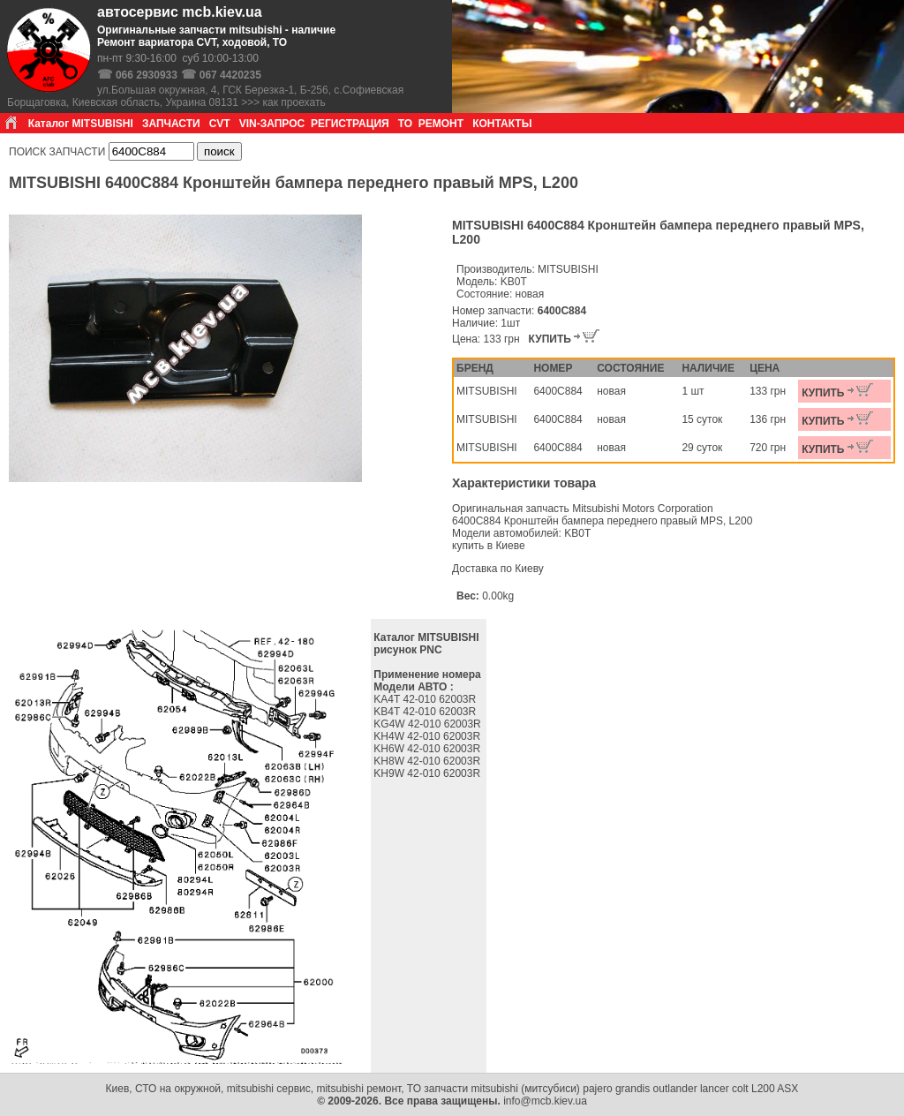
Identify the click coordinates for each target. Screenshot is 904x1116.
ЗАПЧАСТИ (171, 123)
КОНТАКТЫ (501, 123)
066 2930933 (146, 75)
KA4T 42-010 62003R (425, 699)
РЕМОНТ (440, 123)
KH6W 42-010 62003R (428, 749)
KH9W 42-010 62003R (428, 773)
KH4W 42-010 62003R (428, 736)
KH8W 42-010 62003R (428, 761)
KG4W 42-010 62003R (428, 724)
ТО (405, 123)
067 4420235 (230, 75)
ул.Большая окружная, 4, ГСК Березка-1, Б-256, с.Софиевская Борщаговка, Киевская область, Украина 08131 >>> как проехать (205, 96)
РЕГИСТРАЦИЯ (350, 123)
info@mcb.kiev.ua (545, 1101)
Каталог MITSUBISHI (80, 123)
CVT (219, 123)
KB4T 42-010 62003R (425, 711)
